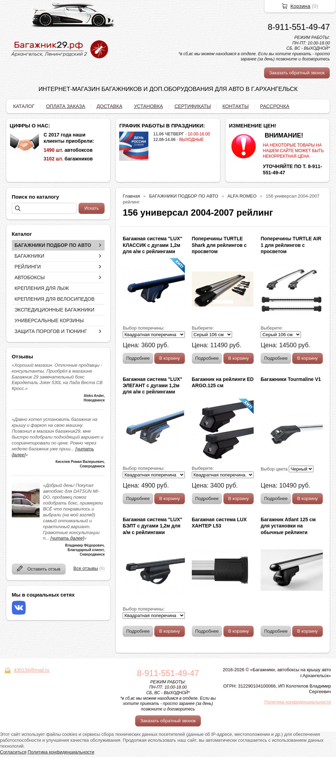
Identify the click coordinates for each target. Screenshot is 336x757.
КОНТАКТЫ (235, 106)
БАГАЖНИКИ (29, 256)
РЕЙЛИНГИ (28, 266)
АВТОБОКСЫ (30, 277)
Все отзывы (85, 568)
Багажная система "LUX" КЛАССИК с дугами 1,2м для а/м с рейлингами (152, 245)
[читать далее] (67, 538)
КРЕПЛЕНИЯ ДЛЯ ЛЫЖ (42, 288)
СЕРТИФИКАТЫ (192, 106)
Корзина (300, 6)
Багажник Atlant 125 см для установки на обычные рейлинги (288, 526)
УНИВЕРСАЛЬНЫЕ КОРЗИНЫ (49, 320)
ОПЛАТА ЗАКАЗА (65, 106)
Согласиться (13, 752)
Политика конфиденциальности (297, 702)
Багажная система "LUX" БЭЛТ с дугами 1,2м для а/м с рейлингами (152, 526)
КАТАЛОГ (24, 106)
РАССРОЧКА (274, 106)
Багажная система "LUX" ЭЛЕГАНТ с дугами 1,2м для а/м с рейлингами (152, 385)
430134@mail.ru (31, 670)
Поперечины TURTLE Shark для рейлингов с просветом (219, 245)
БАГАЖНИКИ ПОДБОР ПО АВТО (53, 245)
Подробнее (137, 358)
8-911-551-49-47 (299, 27)
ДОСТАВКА (109, 106)
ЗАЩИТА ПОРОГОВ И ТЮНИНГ (51, 331)
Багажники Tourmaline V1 (291, 379)
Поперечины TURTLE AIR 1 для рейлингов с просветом (291, 245)
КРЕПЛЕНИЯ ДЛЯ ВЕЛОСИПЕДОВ (55, 299)
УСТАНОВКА (148, 106)
